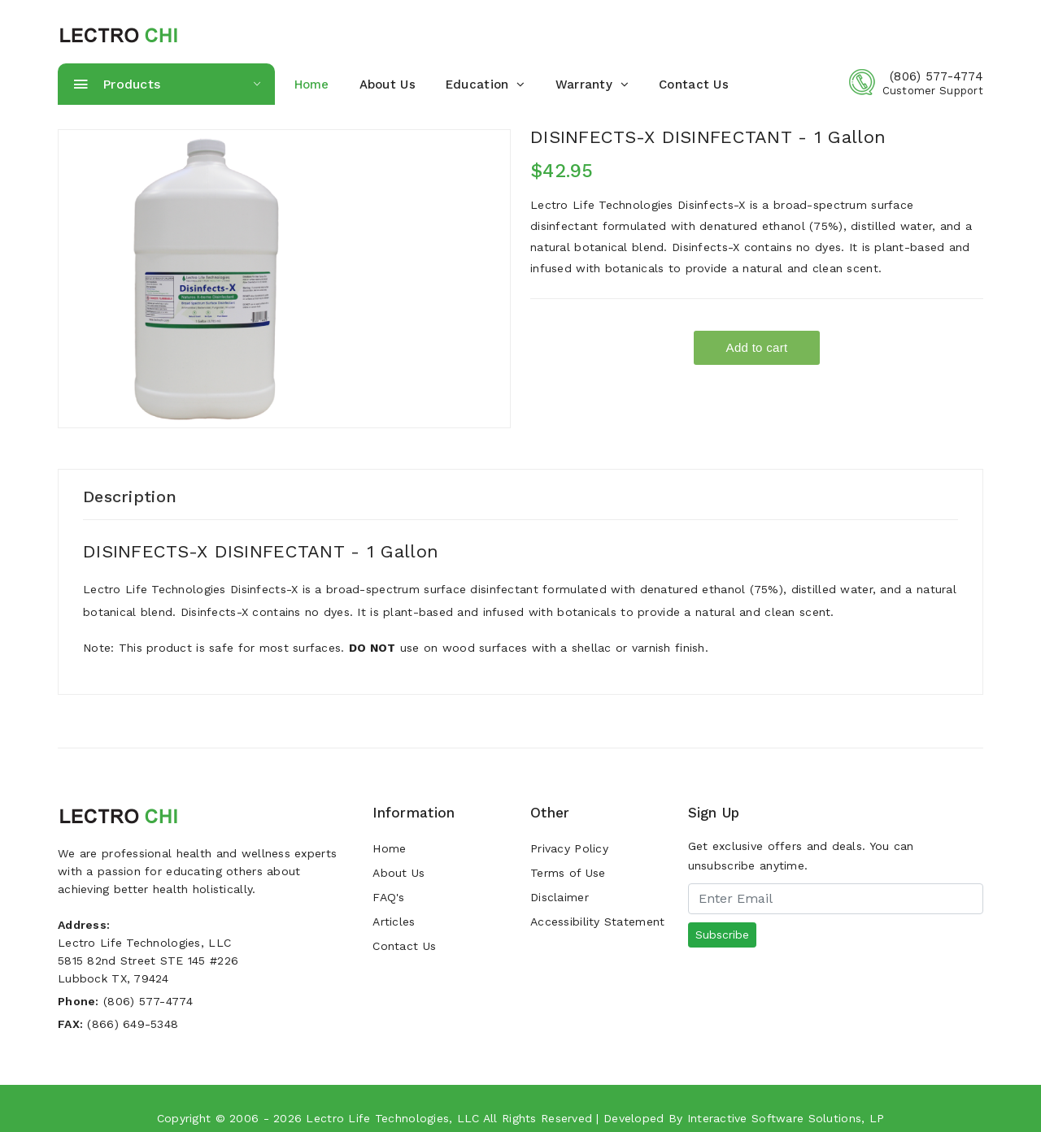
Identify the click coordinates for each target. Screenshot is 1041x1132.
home (311, 84)
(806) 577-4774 (936, 76)
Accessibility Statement (597, 921)
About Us (387, 84)
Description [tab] (129, 496)
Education (485, 84)
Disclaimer (559, 897)
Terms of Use (567, 872)
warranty (592, 84)
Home (389, 848)
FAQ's (388, 897)
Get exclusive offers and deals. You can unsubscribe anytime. (801, 855)
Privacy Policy (569, 848)
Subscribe (722, 934)
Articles (393, 921)
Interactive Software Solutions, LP (786, 1118)
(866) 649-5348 (132, 1023)
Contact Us (694, 84)
